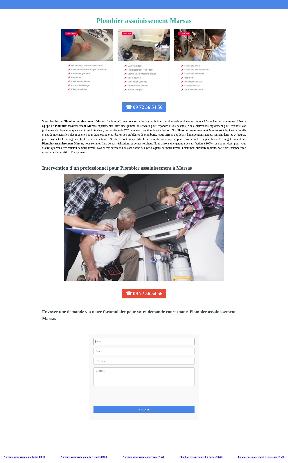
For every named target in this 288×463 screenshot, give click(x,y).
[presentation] (121, 397)
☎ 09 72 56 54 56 (144, 107)
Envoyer (144, 409)
